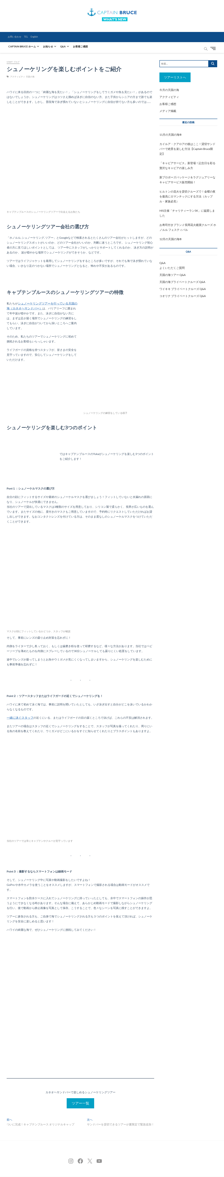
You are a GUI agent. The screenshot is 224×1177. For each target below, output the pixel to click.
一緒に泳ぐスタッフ (19, 717)
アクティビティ (17, 76)
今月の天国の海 (169, 89)
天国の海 (30, 76)
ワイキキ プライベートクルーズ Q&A (182, 288)
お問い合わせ (15, 36)
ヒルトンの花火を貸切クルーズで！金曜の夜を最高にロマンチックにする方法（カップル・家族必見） (187, 196)
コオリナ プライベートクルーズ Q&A (182, 295)
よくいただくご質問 (172, 267)
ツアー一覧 (80, 1103)
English (36, 36)
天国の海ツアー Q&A (172, 274)
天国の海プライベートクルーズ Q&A (182, 281)
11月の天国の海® (170, 134)
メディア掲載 (167, 111)
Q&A (63, 46)
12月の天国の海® (170, 239)
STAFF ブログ (13, 61)
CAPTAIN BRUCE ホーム (22, 46)
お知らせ (48, 46)
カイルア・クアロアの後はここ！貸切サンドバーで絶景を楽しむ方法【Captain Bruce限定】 (187, 148)
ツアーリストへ (175, 77)
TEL (27, 36)
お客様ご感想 (80, 46)
